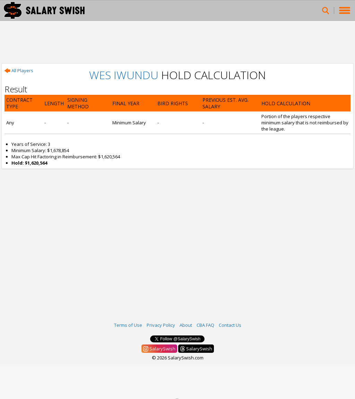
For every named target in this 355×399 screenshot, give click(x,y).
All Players (19, 70)
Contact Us (230, 325)
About (186, 325)
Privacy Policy (161, 325)
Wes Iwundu (123, 74)
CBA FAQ (205, 325)
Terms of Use (128, 325)
